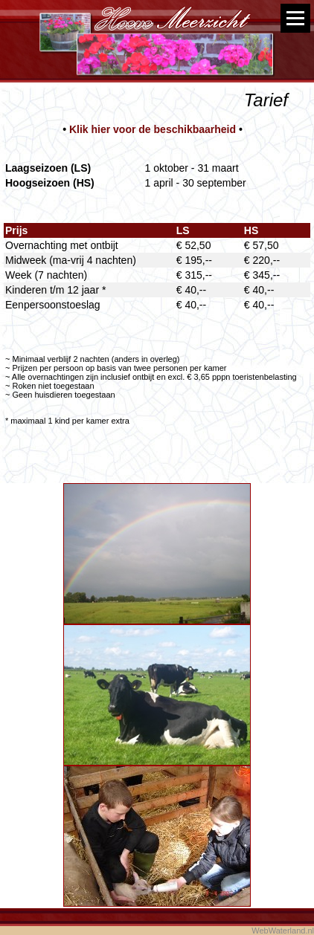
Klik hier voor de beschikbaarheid (152, 129)
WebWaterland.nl (282, 930)
